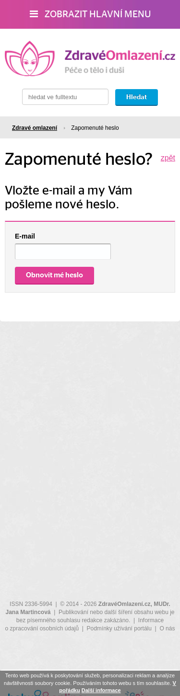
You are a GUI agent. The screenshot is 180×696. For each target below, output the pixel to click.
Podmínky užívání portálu (119, 628)
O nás (167, 628)
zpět (168, 158)
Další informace (101, 690)
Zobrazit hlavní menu (90, 14)
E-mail (25, 236)
